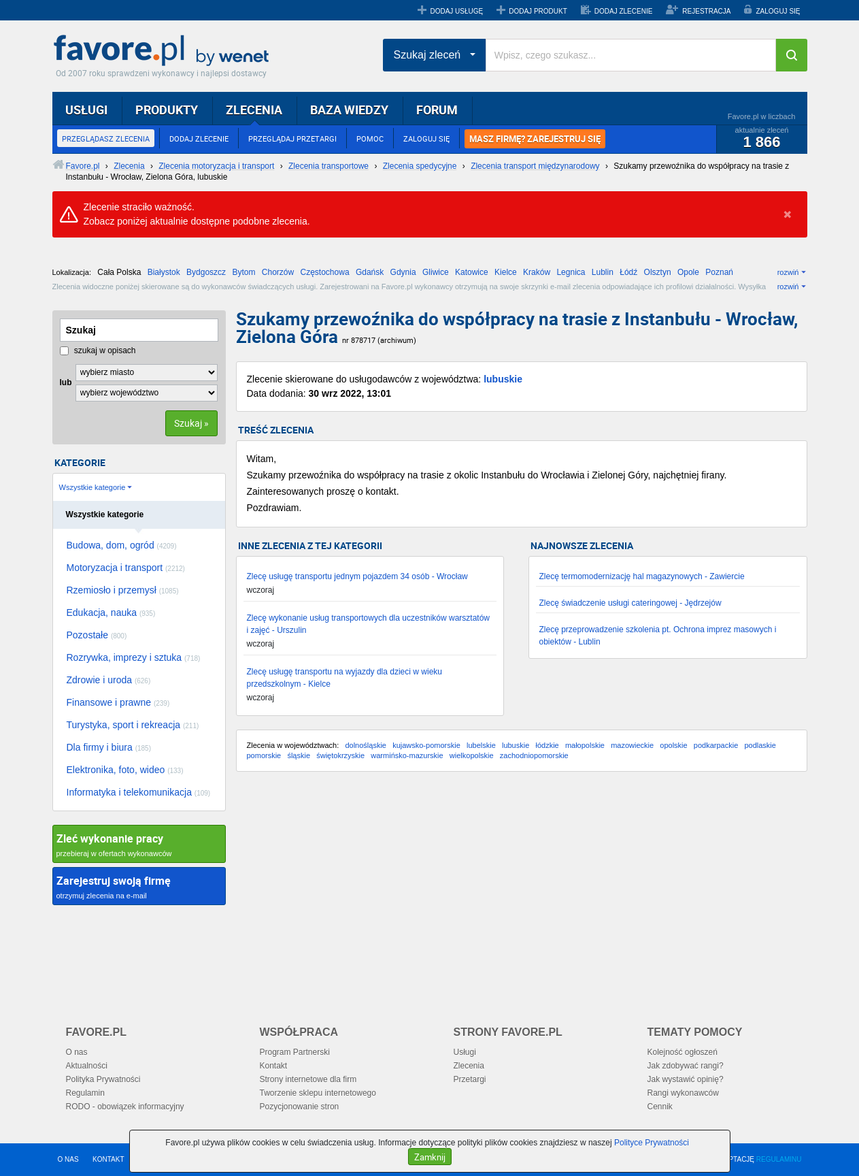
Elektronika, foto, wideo (125, 769)
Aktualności (86, 1066)
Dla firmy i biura (109, 747)
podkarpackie (716, 745)
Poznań (719, 272)
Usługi (465, 1052)
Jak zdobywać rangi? (685, 1066)
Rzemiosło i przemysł (123, 590)
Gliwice (435, 272)
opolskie (673, 745)
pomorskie (264, 755)
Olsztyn (657, 272)
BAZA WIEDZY (349, 109)
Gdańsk (370, 272)
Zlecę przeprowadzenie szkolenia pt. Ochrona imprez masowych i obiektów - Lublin (658, 636)
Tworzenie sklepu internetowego (318, 1093)
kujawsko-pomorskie (426, 745)
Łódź (628, 272)
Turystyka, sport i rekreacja (133, 724)
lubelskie (481, 745)
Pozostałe (97, 635)
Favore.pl (164, 51)
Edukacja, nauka (111, 612)
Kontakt (274, 1066)
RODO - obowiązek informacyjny (125, 1106)
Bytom (243, 272)
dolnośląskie (365, 745)
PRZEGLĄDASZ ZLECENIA (106, 138)
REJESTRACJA (706, 11)
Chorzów (278, 272)
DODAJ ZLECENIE (623, 11)
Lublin (602, 272)
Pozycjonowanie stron (299, 1106)
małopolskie (585, 745)
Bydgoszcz (206, 272)
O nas (77, 1052)
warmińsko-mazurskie (407, 755)
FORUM (437, 109)
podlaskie (759, 745)
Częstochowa (325, 272)
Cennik (660, 1106)
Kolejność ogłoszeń (682, 1052)
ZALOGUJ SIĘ (778, 11)
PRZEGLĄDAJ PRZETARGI (292, 138)
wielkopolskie (472, 755)
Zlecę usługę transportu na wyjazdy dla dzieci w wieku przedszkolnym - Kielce (344, 678)
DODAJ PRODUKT (538, 11)
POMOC (370, 138)
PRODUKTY (166, 109)
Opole (688, 272)
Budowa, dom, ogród (122, 545)
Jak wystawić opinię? (685, 1079)
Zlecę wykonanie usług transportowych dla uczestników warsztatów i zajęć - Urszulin (368, 624)
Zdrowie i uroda (109, 679)
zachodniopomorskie (534, 755)
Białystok (164, 272)
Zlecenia (469, 1066)
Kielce (505, 272)
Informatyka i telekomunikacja (139, 792)
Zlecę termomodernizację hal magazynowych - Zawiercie (642, 576)
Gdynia (403, 272)
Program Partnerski (295, 1052)
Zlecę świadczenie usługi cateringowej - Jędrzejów (630, 603)
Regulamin (85, 1093)
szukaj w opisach (98, 350)
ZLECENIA (254, 109)
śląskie (298, 755)
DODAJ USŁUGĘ (456, 11)
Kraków (536, 272)
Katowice (471, 272)
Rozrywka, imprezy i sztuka (134, 657)
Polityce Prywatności (651, 1142)
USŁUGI (86, 109)
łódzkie (546, 745)
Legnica (570, 272)
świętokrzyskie (340, 755)
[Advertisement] (521, 891)
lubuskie (503, 379)
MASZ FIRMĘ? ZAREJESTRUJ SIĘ (535, 139)
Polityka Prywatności (103, 1079)
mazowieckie (632, 745)
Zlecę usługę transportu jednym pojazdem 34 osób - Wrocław (357, 576)
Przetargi (470, 1079)
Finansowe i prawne (118, 702)
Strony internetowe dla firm (308, 1079)
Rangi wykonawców (683, 1093)
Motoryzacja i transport (126, 567)
